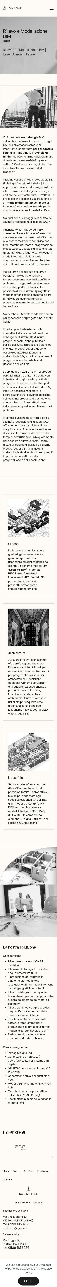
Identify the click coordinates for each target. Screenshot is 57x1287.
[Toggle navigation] (51, 8)
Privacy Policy (22, 1202)
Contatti (7, 1179)
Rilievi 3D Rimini (14, 1259)
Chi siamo (42, 1171)
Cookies (37, 1202)
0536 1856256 (18, 1224)
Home (6, 1171)
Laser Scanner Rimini (24, 1263)
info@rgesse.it (18, 1228)
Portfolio (28, 1171)
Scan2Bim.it (15, 8)
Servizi (16, 1171)
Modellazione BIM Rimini (37, 1259)
